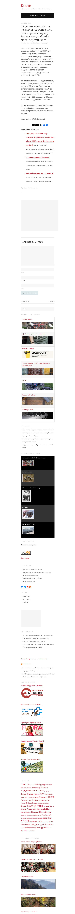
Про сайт (25, 602)
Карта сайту (26, 599)
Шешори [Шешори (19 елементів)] (34, 812)
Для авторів (26, 596)
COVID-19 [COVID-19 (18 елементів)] (25, 784)
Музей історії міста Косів (29, 912)
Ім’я (22, 272)
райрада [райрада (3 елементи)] (23, 828)
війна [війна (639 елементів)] (25, 821)
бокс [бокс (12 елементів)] (43, 815)
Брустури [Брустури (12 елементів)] (42, 785)
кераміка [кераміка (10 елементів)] (32, 822)
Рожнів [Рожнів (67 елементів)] (50, 796)
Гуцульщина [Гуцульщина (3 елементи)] (50, 791)
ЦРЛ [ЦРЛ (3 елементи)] (49, 809)
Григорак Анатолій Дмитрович (33, 436)
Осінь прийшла (27, 472)
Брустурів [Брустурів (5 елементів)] (49, 784)
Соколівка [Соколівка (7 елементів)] (46, 803)
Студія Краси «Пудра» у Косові (31, 723)
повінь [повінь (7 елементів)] (23, 824)
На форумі (27, 664)
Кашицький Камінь (27, 877)
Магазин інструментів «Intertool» (32, 686)
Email (23, 281)
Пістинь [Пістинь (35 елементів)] (43, 797)
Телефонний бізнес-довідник (32, 578)
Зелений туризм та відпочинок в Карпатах (37, 572)
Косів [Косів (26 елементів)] (36, 794)
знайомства (43, 659)
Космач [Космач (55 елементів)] (30, 793)
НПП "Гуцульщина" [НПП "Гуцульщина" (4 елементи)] (30, 797)
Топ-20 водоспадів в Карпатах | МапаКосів (37, 635)
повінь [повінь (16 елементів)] (27, 824)
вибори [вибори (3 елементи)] (34, 818)
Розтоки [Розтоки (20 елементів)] (24, 800)
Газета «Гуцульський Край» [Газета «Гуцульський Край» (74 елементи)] (34, 789)
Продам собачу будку (29, 395)
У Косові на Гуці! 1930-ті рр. (31, 488)
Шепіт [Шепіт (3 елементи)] (29, 812)
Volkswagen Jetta (27, 410)
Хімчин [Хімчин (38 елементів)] (40, 808)
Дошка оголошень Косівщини (32, 569)
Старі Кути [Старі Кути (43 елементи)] (36, 805)
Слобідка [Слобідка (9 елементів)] (29, 803)
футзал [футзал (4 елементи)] (50, 828)
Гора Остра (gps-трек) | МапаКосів (34, 644)
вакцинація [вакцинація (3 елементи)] (29, 818)
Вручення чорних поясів (37, 641)
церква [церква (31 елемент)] (24, 830)
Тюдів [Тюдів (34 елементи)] (23, 808)
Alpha (24, 380)
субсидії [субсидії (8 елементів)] (34, 828)
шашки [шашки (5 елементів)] (32, 831)
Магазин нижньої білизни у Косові (32, 741)
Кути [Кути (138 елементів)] (42, 793)
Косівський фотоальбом (30, 575)
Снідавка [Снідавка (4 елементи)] (40, 803)
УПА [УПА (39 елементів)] (29, 808)
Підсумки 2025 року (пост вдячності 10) (36, 638)
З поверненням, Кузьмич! (38, 157)
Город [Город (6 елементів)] (45, 791)
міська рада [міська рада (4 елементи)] (45, 821)
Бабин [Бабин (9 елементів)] (37, 785)
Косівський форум (29, 581)
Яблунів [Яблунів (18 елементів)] (42, 812)
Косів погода (25, 558)
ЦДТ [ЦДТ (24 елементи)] (46, 809)
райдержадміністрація (31, 188)
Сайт (22, 288)
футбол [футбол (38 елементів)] (44, 827)
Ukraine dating (25, 659)
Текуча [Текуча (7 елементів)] (51, 806)
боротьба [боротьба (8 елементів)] (48, 815)
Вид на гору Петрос (28, 524)
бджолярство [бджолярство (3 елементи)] (30, 815)
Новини (37, 43)
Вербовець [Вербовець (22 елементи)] (36, 787)
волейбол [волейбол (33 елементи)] (47, 818)
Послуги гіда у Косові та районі (31, 760)
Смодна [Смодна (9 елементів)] (34, 803)
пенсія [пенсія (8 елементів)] (51, 822)
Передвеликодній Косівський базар (34, 458)
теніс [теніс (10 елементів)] (38, 828)
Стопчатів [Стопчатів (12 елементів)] (45, 806)
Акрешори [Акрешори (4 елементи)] (32, 784)
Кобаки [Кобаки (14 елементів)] (23, 794)
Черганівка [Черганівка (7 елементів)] (24, 812)
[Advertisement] (31, 618)
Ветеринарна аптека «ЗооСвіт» (31, 704)
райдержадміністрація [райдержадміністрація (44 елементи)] (42, 824)
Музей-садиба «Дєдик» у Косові (31, 842)
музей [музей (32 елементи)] (39, 821)
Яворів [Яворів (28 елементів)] (48, 812)
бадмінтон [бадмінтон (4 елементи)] (23, 815)
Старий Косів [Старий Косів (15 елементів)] (26, 806)
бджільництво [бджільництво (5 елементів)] (37, 815)
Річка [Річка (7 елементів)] (29, 800)
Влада (33, 43)
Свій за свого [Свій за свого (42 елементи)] (38, 800)
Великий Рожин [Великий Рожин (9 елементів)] (26, 788)
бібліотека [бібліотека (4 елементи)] (23, 818)
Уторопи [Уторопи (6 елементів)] (33, 809)
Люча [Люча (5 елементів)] (47, 794)
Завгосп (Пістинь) (28, 349)
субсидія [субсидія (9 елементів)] (28, 828)
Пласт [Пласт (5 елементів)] (37, 797)
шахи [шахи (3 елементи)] (28, 831)
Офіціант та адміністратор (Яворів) (33, 334)
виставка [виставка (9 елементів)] (39, 818)
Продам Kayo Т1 (27, 319)
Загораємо (25, 507)
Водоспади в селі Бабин (28, 894)
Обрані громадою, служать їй (39, 173)
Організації (44, 43)
